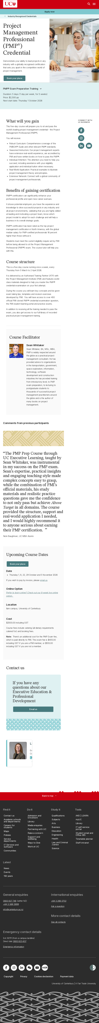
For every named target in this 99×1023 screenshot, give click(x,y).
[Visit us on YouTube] (89, 146)
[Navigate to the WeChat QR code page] (29, 968)
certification (50, 191)
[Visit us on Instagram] (81, 138)
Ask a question (57, 906)
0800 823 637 (19, 941)
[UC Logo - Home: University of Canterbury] (10, 4)
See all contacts (58, 922)
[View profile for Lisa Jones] (19, 753)
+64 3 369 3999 (11, 904)
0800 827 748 (9, 901)
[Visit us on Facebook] (81, 130)
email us (43, 580)
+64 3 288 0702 (58, 901)
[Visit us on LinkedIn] (81, 146)
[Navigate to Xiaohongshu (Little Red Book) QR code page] (45, 968)
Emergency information (13, 946)
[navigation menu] (94, 4)
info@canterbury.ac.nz (13, 909)
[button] (22, 88)
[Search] (89, 4)
